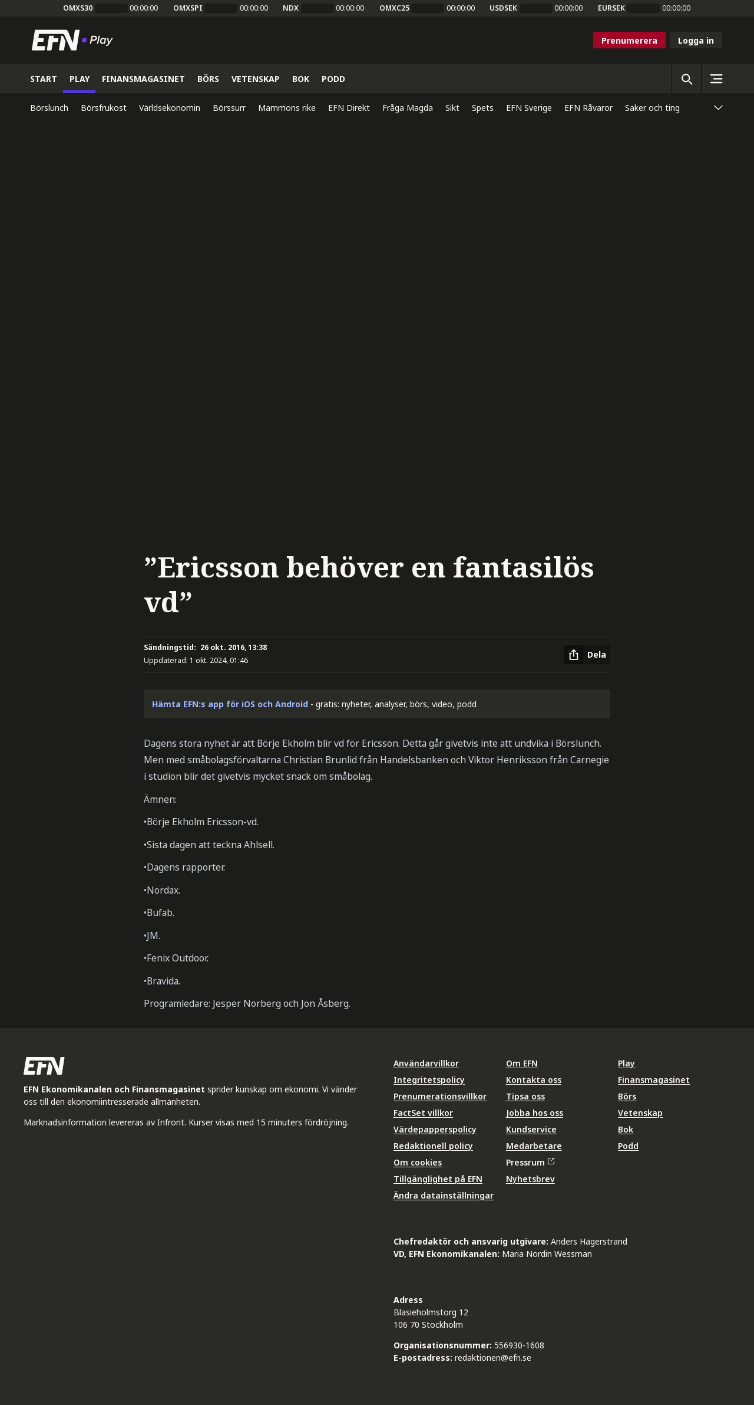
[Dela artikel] (587, 654)
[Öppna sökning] (686, 78)
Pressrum (530, 1162)
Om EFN (522, 1063)
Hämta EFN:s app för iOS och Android (230, 704)
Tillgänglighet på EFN (437, 1178)
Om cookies (417, 1162)
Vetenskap (640, 1112)
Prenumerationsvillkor (440, 1096)
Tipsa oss (525, 1096)
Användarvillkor (426, 1063)
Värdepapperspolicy (435, 1129)
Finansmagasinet (654, 1079)
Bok (625, 1129)
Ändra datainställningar (443, 1195)
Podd (628, 1145)
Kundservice (531, 1129)
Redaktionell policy (433, 1145)
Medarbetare (534, 1145)
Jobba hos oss (534, 1112)
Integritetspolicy (429, 1079)
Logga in (696, 40)
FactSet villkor (423, 1112)
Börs (627, 1096)
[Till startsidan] (75, 40)
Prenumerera (629, 40)
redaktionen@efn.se (493, 1357)
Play (626, 1063)
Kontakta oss (533, 1079)
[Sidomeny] (715, 78)
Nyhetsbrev (530, 1178)
